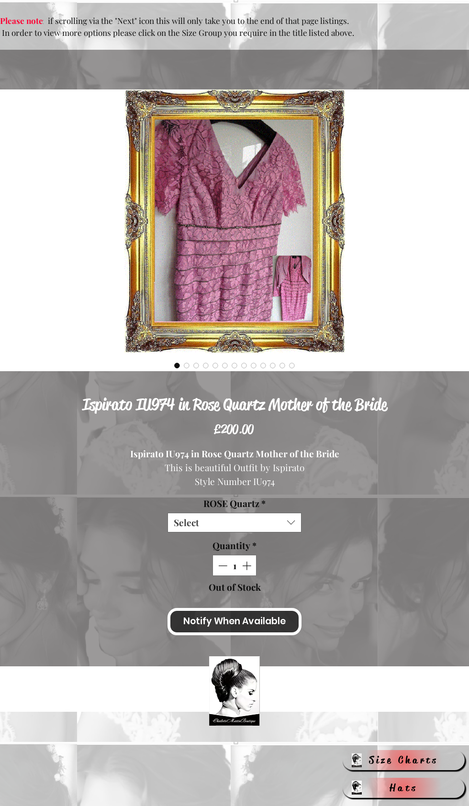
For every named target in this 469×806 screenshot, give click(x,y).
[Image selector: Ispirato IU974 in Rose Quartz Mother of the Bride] (177, 365)
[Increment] (248, 565)
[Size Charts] (404, 760)
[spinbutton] (235, 565)
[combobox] (235, 522)
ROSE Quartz (234, 503)
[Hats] (404, 788)
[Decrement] (222, 565)
